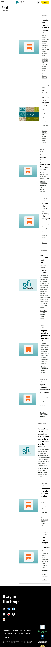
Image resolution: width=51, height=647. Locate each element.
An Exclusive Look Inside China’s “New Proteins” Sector (44, 264)
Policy (44, 74)
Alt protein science (43, 468)
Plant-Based (43, 185)
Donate (45, 2)
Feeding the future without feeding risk (45, 26)
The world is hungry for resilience (46, 544)
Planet (44, 68)
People (44, 66)
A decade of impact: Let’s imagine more (45, 97)
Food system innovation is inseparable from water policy (45, 162)
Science (44, 75)
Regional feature (42, 474)
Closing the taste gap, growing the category (46, 212)
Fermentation (43, 183)
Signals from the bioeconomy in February (45, 390)
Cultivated (45, 58)
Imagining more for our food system (45, 492)
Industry (44, 64)
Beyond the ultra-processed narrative (45, 335)
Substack (44, 77)
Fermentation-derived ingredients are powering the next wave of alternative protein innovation (44, 438)
